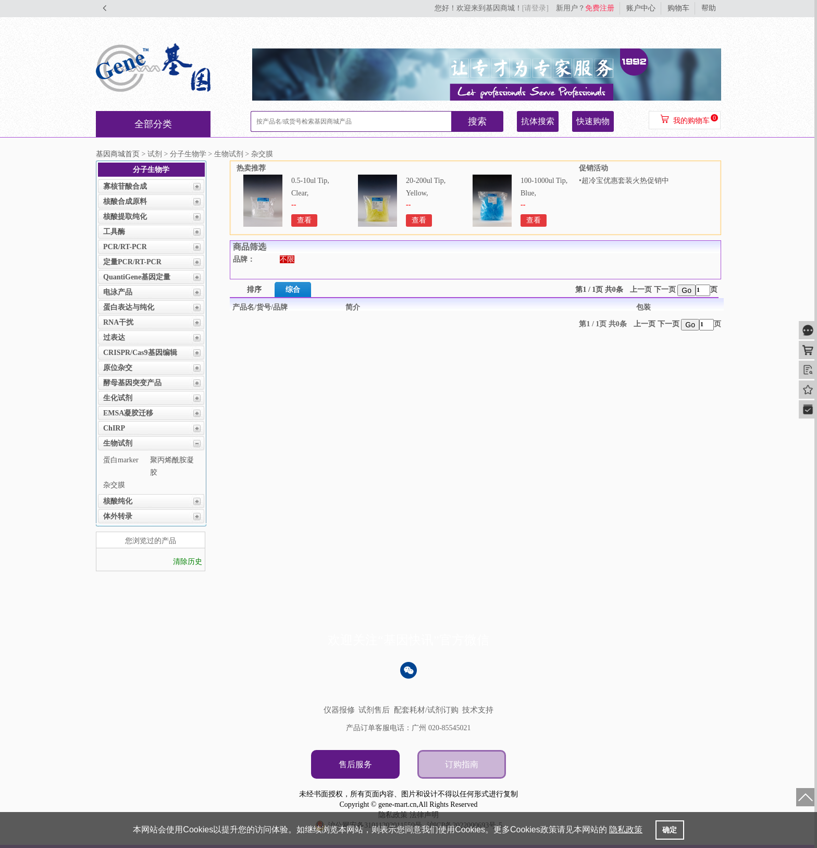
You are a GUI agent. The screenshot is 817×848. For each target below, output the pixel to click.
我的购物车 (691, 121)
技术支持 (477, 710)
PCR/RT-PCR (125, 247)
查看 (304, 220)
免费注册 (599, 8)
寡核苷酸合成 (125, 186)
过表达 (114, 337)
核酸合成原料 (125, 201)
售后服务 (355, 764)
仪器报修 (339, 710)
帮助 (708, 8)
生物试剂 (117, 443)
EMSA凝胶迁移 (128, 413)
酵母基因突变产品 (132, 383)
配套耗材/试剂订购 (426, 710)
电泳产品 (117, 292)
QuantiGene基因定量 (136, 277)
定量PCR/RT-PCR (132, 262)
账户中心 (640, 8)
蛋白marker (121, 460)
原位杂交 (117, 368)
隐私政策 (625, 829)
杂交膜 (114, 485)
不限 (287, 259)
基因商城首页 (118, 154)
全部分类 (153, 124)
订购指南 (461, 764)
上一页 (641, 289)
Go (686, 290)
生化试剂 (117, 398)
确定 (669, 830)
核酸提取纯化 (125, 216)
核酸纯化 (117, 501)
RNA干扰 (118, 322)
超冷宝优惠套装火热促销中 (625, 181)
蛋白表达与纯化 (128, 307)
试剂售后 (374, 710)
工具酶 (114, 232)
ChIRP (114, 428)
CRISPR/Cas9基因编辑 (140, 353)
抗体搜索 (537, 121)
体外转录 (117, 516)
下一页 (665, 289)
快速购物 (593, 121)
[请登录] (535, 8)
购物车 (678, 8)
